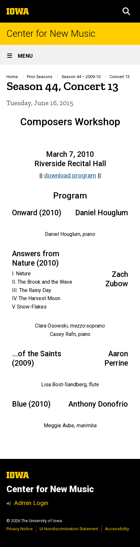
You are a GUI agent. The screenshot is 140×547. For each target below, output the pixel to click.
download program (70, 175)
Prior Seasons (39, 76)
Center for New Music (50, 33)
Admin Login (31, 503)
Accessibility (117, 528)
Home (12, 76)
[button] (126, 11)
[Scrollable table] (70, 214)
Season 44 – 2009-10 (81, 76)
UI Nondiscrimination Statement (69, 528)
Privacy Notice (19, 528)
